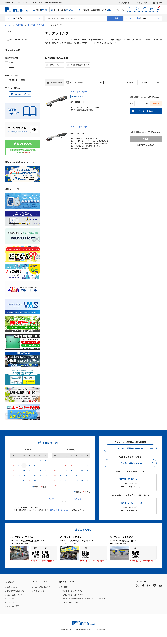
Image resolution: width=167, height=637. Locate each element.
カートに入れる (145, 111)
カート (158, 9)
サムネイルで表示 (76, 82)
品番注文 (151, 11)
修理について (39, 591)
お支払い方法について (15, 591)
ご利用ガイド (126, 3)
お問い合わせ (157, 3)
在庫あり (12, 67)
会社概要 (64, 587)
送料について (12, 602)
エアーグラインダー (79, 126)
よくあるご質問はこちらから (130, 448)
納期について (12, 587)
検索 (116, 18)
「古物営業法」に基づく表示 (72, 594)
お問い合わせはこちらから (130, 463)
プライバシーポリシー (69, 602)
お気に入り (137, 11)
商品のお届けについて (59, 510)
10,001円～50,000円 (17, 80)
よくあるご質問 (141, 3)
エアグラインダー (78, 91)
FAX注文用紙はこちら (42, 587)
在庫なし (12, 62)
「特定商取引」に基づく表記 (72, 591)
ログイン (129, 11)
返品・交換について (14, 594)
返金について (12, 598)
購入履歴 (144, 11)
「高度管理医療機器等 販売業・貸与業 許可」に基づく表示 (84, 598)
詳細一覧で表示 (56, 82)
